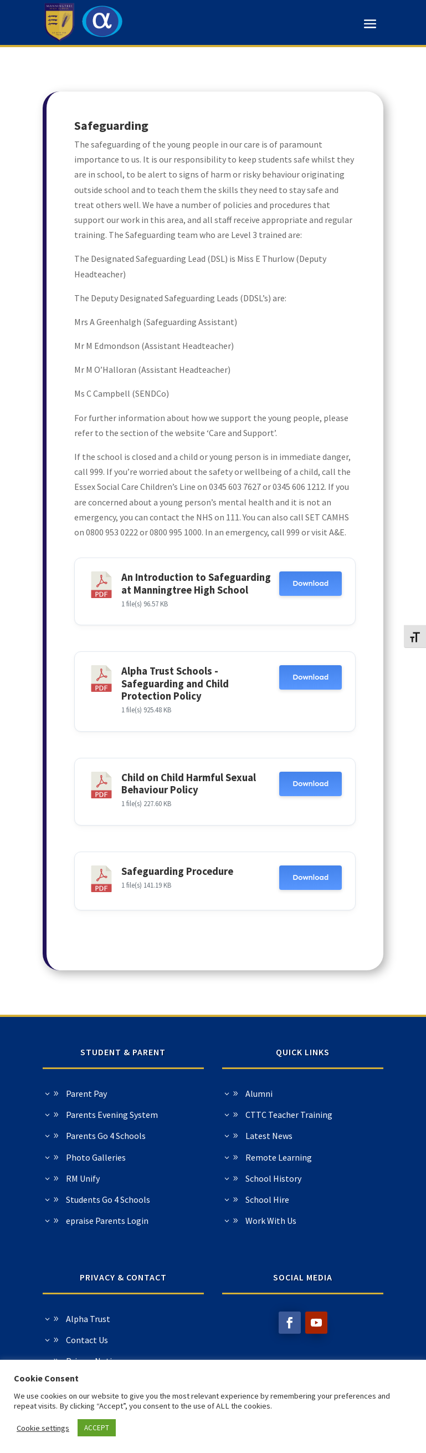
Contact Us (224, 1339)
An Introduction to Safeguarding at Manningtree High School (196, 583)
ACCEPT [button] (96, 1427)
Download (310, 583)
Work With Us (134, 1220)
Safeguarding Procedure (177, 871)
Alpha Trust (225, 1318)
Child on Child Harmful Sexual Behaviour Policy (188, 783)
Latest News (132, 1135)
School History (137, 1178)
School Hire (130, 1199)
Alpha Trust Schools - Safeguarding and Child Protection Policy (175, 683)
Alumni (122, 1093)
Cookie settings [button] (43, 1428)
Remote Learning (142, 1157)
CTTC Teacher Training (152, 1114)
